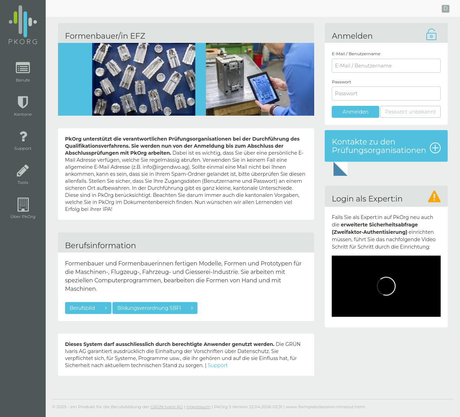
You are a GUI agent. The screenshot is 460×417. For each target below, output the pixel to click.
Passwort (341, 81)
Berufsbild (83, 308)
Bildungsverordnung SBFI (149, 308)
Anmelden (356, 112)
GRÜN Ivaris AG (166, 406)
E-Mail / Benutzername (356, 53)
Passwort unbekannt (410, 112)
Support (218, 365)
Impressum (198, 406)
